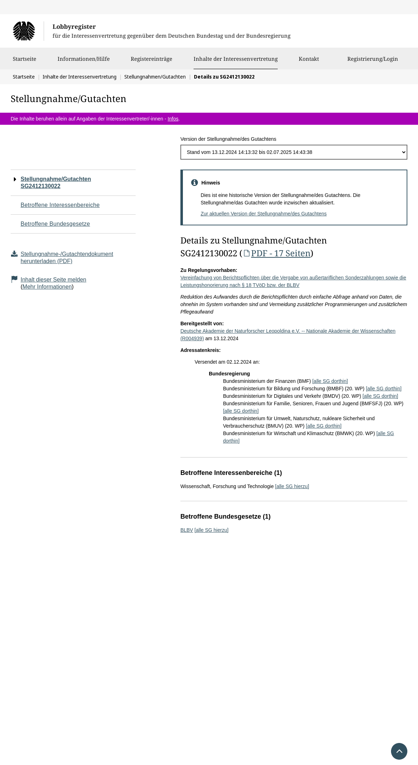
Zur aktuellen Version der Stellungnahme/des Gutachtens (264, 213)
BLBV (186, 530)
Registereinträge (151, 62)
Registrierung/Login (372, 62)
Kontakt (309, 62)
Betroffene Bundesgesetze (55, 224)
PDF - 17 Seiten (276, 253)
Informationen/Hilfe (84, 62)
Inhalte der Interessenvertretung (236, 58)
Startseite (24, 62)
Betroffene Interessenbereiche (60, 205)
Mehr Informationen (47, 287)
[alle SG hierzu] (292, 486)
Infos (173, 119)
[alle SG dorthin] (330, 381)
